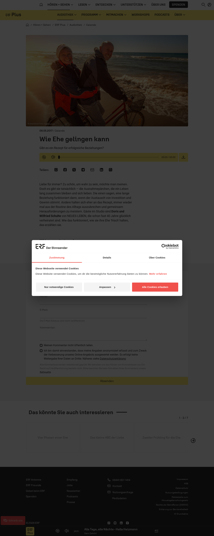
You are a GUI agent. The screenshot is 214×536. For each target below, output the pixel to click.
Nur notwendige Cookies (59, 287)
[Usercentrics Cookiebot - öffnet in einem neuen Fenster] (164, 246)
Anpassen (107, 287)
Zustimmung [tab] (57, 257)
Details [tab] (107, 257)
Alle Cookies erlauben (155, 287)
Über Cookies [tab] (157, 257)
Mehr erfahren (158, 273)
